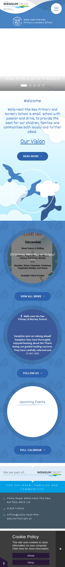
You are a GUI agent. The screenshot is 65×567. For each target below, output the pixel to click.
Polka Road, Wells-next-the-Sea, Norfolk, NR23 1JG (29, 500)
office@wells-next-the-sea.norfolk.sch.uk (23, 517)
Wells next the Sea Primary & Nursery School (32, 318)
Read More (31, 156)
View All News (31, 296)
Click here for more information (30, 548)
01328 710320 (15, 509)
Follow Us (31, 373)
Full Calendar (31, 450)
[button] (4, 562)
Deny (31, 562)
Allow (30, 555)
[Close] (60, 549)
